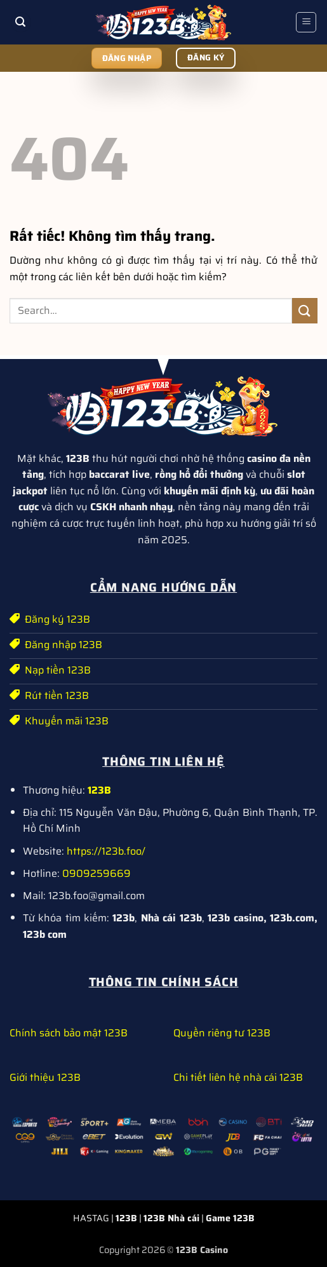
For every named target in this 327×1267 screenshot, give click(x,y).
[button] (21, 22)
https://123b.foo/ (106, 851)
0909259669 (96, 873)
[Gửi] (304, 310)
